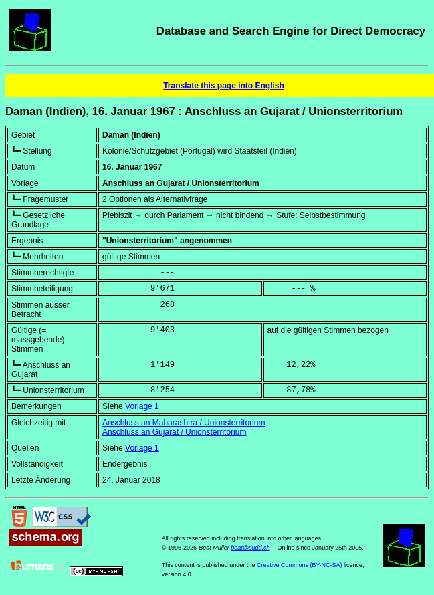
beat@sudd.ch (250, 547)
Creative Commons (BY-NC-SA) (299, 565)
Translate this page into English (223, 85)
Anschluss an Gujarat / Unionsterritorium (174, 432)
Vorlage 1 (142, 406)
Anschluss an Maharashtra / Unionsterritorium (183, 422)
